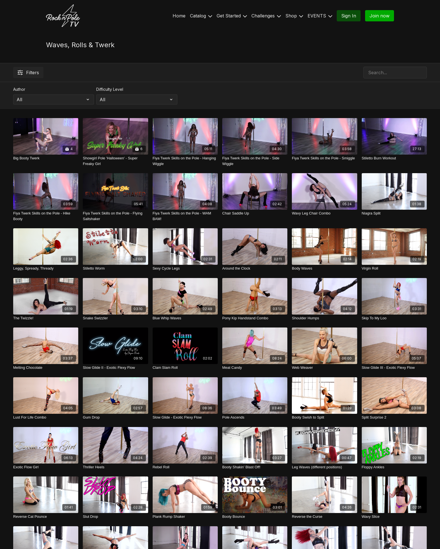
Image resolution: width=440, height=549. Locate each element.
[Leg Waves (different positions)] (324, 467)
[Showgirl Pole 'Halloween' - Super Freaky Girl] (115, 160)
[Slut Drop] (115, 516)
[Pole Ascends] (254, 417)
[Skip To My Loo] (394, 318)
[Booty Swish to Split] (324, 417)
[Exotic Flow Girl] (45, 467)
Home (179, 16)
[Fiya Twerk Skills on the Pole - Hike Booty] (45, 216)
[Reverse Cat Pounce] (45, 516)
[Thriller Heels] (115, 467)
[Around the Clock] (254, 268)
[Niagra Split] (394, 213)
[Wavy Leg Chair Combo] (324, 213)
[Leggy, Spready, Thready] (45, 268)
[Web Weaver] (324, 367)
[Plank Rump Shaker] (185, 516)
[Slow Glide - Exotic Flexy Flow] (185, 417)
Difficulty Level (109, 89)
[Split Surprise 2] (394, 417)
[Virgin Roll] (394, 268)
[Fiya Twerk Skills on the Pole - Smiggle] (324, 158)
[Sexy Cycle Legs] (185, 268)
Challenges (266, 16)
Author (19, 89)
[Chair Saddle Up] (254, 213)
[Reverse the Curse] (324, 516)
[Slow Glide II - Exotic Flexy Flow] (115, 367)
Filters (28, 72)
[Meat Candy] (254, 367)
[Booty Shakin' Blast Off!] (254, 467)
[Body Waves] (324, 268)
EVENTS (320, 16)
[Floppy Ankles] (394, 467)
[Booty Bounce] (254, 516)
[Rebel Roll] (185, 467)
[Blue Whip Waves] (185, 318)
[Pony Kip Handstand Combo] (254, 318)
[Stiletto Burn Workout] (394, 158)
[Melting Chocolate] (45, 367)
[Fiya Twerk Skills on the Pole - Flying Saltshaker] (115, 216)
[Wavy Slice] (394, 516)
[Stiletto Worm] (115, 268)
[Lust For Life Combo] (45, 417)
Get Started (232, 16)
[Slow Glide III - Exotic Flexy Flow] (394, 367)
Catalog (201, 16)
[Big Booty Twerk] (45, 158)
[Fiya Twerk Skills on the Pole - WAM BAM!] (185, 216)
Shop (294, 16)
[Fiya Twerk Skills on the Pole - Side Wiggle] (254, 160)
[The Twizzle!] (45, 318)
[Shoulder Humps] (324, 318)
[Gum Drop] (115, 417)
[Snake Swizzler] (115, 318)
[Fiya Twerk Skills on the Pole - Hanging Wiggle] (185, 160)
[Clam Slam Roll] (185, 367)
